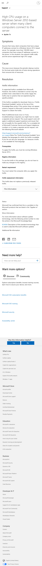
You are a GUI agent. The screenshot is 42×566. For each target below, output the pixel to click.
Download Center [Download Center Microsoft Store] (7, 393)
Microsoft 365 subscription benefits (14, 295)
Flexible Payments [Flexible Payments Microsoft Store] (7, 414)
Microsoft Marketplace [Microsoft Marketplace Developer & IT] (9, 512)
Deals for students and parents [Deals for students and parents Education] (11, 445)
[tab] (9, 276)
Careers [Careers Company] (5, 529)
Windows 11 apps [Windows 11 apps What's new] (7, 379)
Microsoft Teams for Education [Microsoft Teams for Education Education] (11, 431)
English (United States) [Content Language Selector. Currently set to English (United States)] (12, 560)
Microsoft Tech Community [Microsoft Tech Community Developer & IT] (10, 508)
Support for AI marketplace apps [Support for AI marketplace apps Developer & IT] (11, 505)
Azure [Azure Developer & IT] (4, 494)
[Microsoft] (20, 1)
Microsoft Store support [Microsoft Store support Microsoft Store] (9, 396)
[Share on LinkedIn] (7, 238)
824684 (5, 224)
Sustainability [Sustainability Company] (6, 554)
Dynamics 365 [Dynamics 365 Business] (6, 466)
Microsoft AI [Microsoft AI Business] (6, 459)
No (28, 343)
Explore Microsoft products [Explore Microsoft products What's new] (10, 375)
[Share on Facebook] (3, 238)
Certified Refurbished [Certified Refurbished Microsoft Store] (8, 407)
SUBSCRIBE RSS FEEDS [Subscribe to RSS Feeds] (12, 243)
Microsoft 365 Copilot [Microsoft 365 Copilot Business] (8, 480)
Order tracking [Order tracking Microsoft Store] (7, 403)
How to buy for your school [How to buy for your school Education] (10, 438)
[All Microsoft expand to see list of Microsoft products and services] (2, 3)
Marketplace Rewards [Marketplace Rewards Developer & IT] (9, 515)
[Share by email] (13, 238)
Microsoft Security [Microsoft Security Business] (8, 463)
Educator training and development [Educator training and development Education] (12, 442)
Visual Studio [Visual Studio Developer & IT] (6, 519)
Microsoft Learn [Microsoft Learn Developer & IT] (7, 501)
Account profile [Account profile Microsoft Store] (7, 389)
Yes (14, 343)
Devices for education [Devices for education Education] (8, 428)
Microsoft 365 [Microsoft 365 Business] (6, 470)
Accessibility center (8, 321)
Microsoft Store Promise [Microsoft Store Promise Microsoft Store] (9, 410)
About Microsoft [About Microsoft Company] (7, 533)
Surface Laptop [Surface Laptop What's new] (7, 358)
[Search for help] (8, 3)
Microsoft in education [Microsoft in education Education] (9, 424)
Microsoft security (8, 312)
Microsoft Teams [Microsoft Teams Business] (7, 477)
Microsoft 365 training (9, 303)
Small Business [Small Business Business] (7, 484)
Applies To (7, 34)
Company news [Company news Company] (7, 536)
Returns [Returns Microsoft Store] (5, 400)
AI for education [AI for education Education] (7, 449)
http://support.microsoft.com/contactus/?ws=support (16, 134)
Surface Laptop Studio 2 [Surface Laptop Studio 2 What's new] (9, 361)
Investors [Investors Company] (5, 543)
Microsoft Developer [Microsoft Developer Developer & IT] (8, 498)
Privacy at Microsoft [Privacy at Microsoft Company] (8, 540)
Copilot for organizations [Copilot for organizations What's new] (9, 365)
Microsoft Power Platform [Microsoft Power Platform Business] (9, 473)
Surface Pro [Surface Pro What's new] (6, 354)
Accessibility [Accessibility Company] (6, 550)
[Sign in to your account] (38, 3)
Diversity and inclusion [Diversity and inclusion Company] (9, 547)
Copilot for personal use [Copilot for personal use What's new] (9, 368)
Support (5, 8)
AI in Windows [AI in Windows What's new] (6, 372)
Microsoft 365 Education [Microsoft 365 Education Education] (9, 435)
